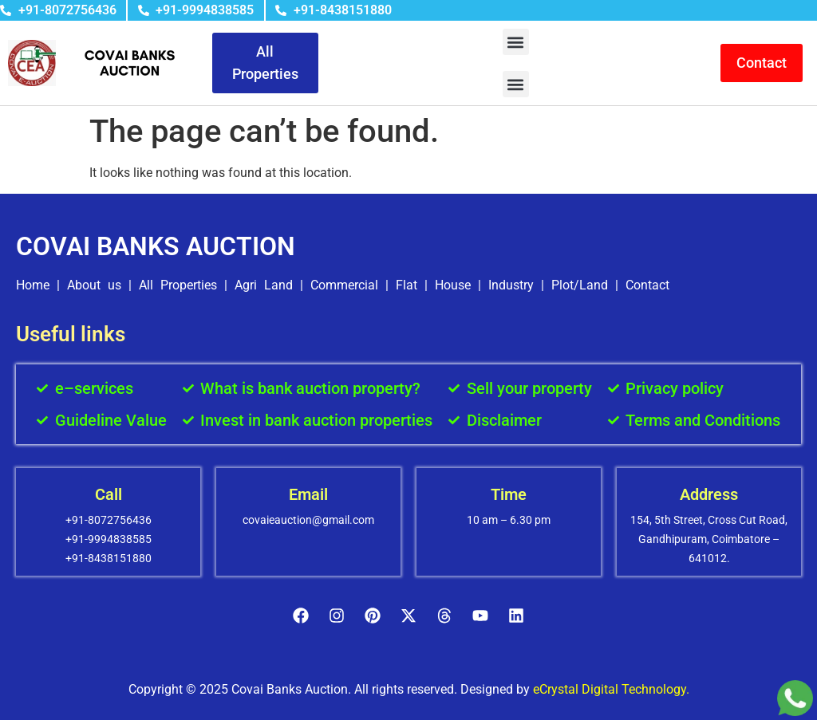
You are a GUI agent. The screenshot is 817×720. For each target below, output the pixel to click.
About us (94, 285)
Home (32, 285)
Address (709, 494)
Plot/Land (579, 285)
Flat (406, 285)
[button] (516, 42)
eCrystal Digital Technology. (611, 689)
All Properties (178, 285)
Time (509, 494)
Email (308, 494)
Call (108, 494)
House (453, 285)
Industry (511, 285)
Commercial (344, 285)
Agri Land (264, 285)
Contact (647, 285)
